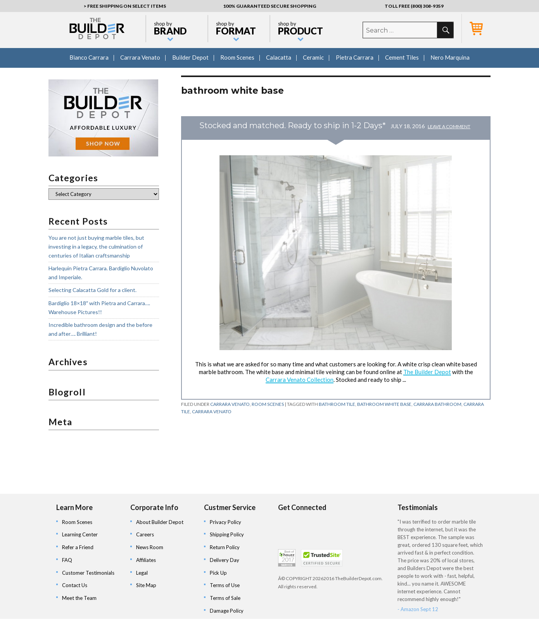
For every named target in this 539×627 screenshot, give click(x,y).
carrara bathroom (437, 404)
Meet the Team (79, 598)
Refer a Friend (77, 547)
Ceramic (313, 57)
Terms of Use (225, 585)
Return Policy (225, 547)
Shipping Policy (227, 534)
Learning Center (80, 534)
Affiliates (146, 560)
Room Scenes (237, 57)
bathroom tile (337, 404)
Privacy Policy (225, 522)
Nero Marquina (450, 57)
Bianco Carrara (89, 57)
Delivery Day (224, 560)
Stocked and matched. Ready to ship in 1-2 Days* (292, 125)
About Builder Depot (159, 522)
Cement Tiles (402, 57)
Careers (145, 534)
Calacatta (278, 57)
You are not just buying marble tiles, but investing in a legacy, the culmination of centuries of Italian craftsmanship (96, 246)
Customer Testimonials (88, 573)
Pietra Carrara (354, 57)
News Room (149, 547)
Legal (142, 573)
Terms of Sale (225, 598)
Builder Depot (190, 57)
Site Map (146, 585)
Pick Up (218, 573)
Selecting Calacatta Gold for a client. (92, 290)
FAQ (67, 560)
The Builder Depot (427, 371)
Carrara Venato (140, 57)
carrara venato (211, 411)
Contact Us (74, 585)
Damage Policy (227, 611)
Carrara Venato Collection (299, 379)
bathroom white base (384, 404)
